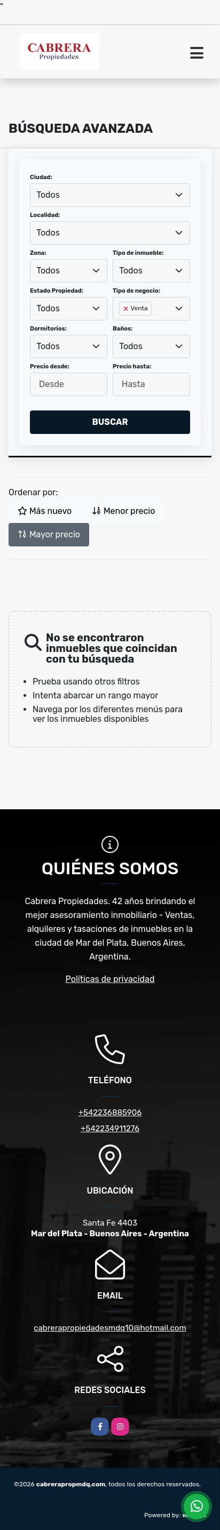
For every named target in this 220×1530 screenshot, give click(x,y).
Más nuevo (45, 511)
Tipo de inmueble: (138, 252)
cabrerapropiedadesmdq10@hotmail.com (110, 1328)
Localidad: (45, 215)
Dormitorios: (48, 328)
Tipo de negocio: (136, 290)
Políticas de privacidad (110, 979)
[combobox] (110, 195)
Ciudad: (41, 177)
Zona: (38, 252)
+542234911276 (110, 1128)
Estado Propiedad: (56, 290)
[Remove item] (126, 308)
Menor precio (123, 511)
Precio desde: (49, 366)
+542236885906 (110, 1112)
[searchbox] (122, 326)
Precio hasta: (132, 366)
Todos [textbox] (48, 195)
